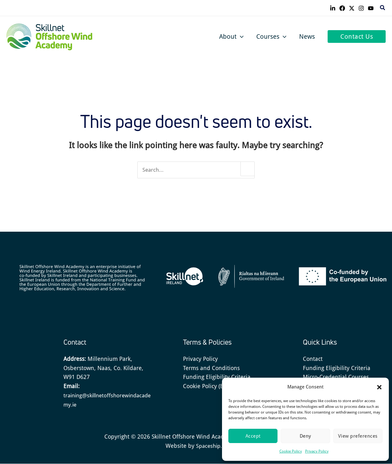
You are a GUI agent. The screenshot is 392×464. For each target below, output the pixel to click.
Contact (313, 359)
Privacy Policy (317, 451)
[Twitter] (352, 8)
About (231, 36)
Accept (253, 436)
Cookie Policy (290, 451)
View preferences (358, 436)
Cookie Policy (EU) (206, 386)
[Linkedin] (333, 8)
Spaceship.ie (211, 446)
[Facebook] (342, 8)
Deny (305, 436)
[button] (379, 387)
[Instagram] (361, 8)
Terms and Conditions (211, 368)
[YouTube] (371, 8)
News (307, 36)
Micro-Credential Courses (336, 377)
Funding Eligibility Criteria (217, 377)
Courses (271, 36)
